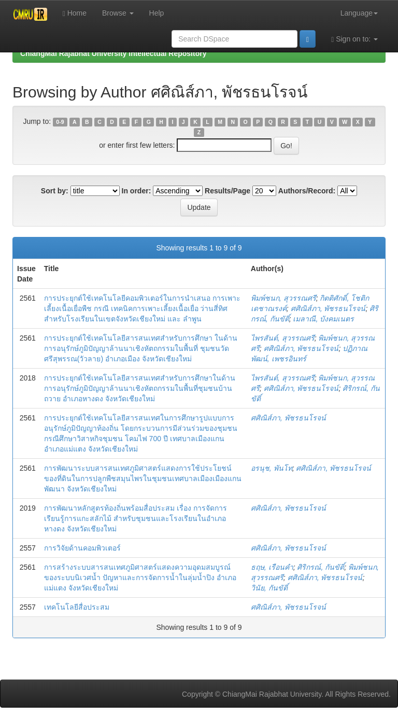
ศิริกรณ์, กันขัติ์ (320, 567)
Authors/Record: (306, 191)
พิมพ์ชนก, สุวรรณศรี (283, 298)
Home (75, 13)
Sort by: (54, 191)
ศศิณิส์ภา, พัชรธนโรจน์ (328, 308)
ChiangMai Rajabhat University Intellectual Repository (113, 53)
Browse (118, 13)
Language (359, 13)
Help (156, 13)
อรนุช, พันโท (271, 468)
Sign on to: (354, 39)
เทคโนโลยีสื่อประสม (76, 607)
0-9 (60, 122)
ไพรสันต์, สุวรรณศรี (283, 338)
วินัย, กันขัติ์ (269, 588)
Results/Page (227, 191)
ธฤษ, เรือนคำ (272, 567)
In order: (136, 191)
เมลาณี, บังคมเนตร (323, 319)
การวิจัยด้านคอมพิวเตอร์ (82, 548)
